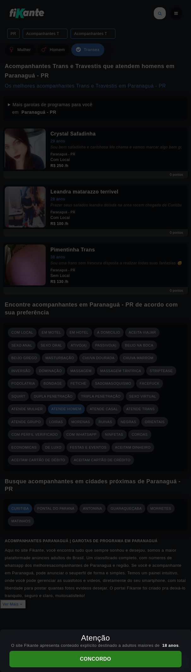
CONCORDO (95, 659)
